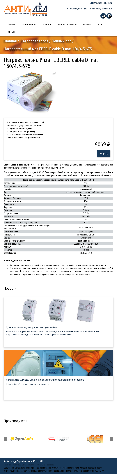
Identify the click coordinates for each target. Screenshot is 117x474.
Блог (100, 24)
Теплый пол (61, 41)
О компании (28, 24)
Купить (104, 153)
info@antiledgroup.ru (101, 3)
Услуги (46, 24)
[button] (54, 73)
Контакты (11, 32)
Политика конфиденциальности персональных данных (29, 465)
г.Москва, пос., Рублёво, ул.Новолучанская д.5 (89, 8)
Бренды (87, 24)
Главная (11, 24)
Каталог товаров (67, 24)
